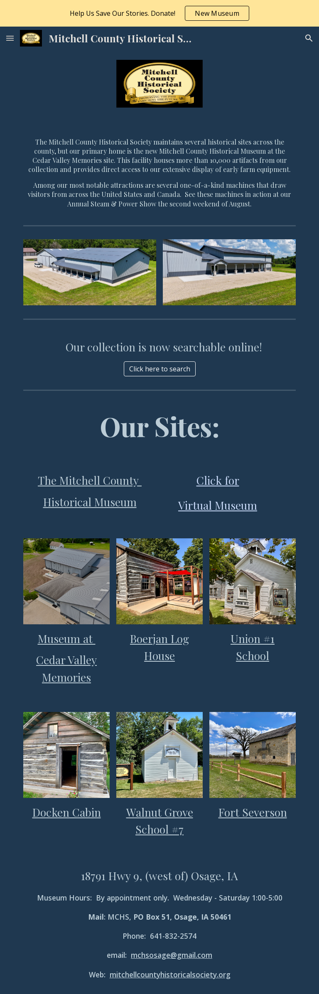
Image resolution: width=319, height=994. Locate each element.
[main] (159, 170)
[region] (159, 13)
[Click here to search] (159, 369)
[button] (10, 38)
